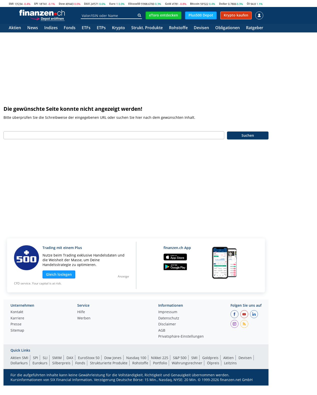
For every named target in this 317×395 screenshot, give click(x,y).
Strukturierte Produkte (109, 363)
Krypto (118, 28)
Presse (16, 324)
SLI (45, 357)
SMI (11, 3)
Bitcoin (195, 3)
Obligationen (227, 28)
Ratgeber (254, 28)
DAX (87, 3)
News (32, 28)
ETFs (86, 28)
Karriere (17, 318)
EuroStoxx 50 (89, 357)
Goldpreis (210, 357)
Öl (248, 3)
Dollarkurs (19, 363)
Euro (112, 3)
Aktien (15, 28)
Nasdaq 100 (136, 357)
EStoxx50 (134, 3)
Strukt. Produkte (147, 28)
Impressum (167, 312)
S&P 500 (179, 357)
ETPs (101, 28)
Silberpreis (61, 363)
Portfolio (160, 363)
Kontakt (16, 312)
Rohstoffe (178, 28)
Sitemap (17, 331)
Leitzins (230, 363)
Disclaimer (167, 324)
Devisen (201, 28)
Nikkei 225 (159, 357)
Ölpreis (213, 363)
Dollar (223, 3)
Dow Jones (113, 357)
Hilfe (81, 312)
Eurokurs (40, 363)
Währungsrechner (187, 363)
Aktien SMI (19, 357)
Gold (168, 3)
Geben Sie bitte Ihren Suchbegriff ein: (36, 126)
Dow (62, 3)
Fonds (70, 28)
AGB (161, 331)
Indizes (51, 28)
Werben (83, 318)
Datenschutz (168, 318)
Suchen (248, 135)
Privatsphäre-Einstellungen (181, 337)
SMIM (57, 357)
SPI (36, 3)
